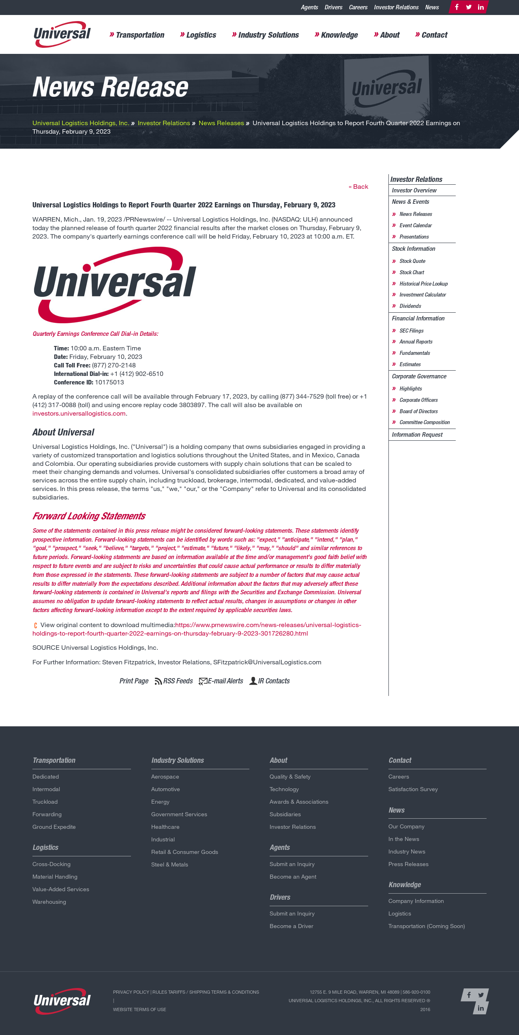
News (432, 7)
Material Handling (54, 876)
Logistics (201, 34)
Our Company (406, 826)
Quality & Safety (290, 776)
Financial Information (418, 318)
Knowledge (339, 34)
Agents (309, 7)
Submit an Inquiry (292, 863)
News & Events (410, 201)
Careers (358, 7)
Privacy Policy (131, 991)
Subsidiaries (285, 814)
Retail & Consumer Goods (184, 851)
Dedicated (45, 776)
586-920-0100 (416, 991)
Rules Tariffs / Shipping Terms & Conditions (205, 991)
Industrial (163, 839)
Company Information (416, 900)
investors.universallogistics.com (79, 413)
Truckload (45, 801)
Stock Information (413, 248)
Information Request (417, 434)
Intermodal (46, 788)
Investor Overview (414, 190)
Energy (160, 801)
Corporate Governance (419, 376)
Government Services (179, 814)
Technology (284, 788)
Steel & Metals (169, 864)
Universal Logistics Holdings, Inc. (80, 122)
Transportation (140, 34)
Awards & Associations (299, 801)
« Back (358, 186)
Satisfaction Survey (413, 788)
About (389, 34)
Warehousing (49, 901)
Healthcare (165, 826)
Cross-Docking (51, 863)
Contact (434, 34)
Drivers (333, 7)
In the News (403, 838)
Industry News (406, 851)
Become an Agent (293, 876)
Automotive (165, 788)
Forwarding (47, 814)
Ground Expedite (54, 826)
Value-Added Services (60, 889)
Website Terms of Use (139, 1009)
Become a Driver (291, 925)
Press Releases (408, 863)
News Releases (221, 122)
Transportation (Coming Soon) (426, 925)
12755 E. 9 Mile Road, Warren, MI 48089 (354, 991)
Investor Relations (396, 7)
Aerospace (165, 776)
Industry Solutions (268, 34)
